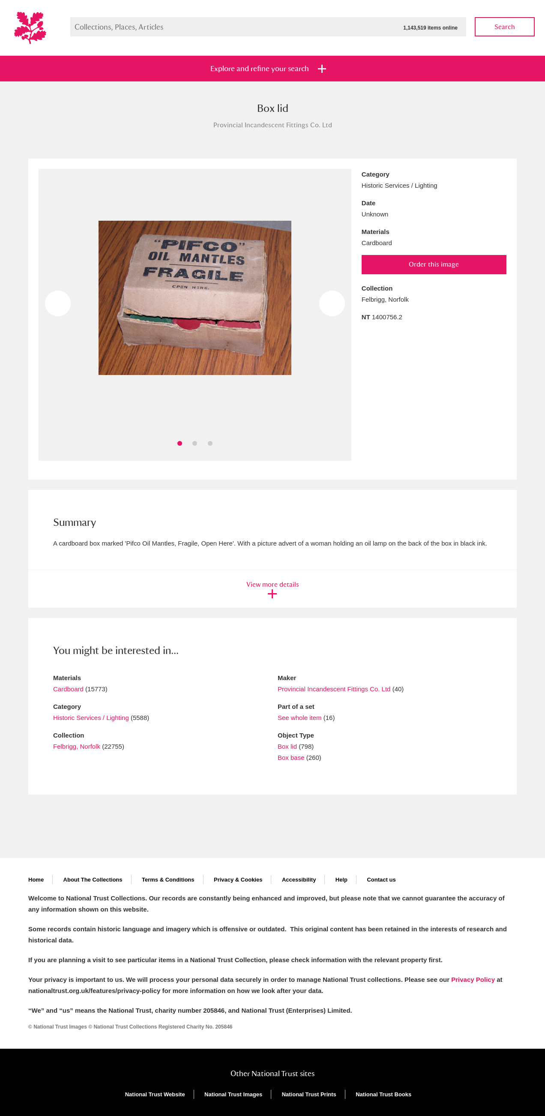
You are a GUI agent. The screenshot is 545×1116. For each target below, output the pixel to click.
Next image (332, 303)
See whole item (300, 717)
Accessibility (299, 879)
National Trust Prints (309, 1094)
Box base (291, 757)
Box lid (287, 746)
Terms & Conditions (168, 879)
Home (36, 879)
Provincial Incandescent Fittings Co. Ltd (334, 689)
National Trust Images (233, 1094)
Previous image (58, 303)
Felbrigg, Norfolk (76, 746)
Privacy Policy (473, 979)
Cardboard (68, 689)
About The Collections (93, 879)
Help (341, 879)
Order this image (434, 264)
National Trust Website (155, 1094)
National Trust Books (383, 1094)
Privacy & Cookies (238, 879)
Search (504, 27)
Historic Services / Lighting (91, 717)
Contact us (381, 879)
